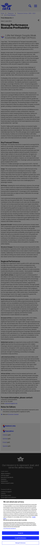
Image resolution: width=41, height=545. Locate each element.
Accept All (20, 534)
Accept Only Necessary (20, 539)
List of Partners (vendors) (9, 530)
